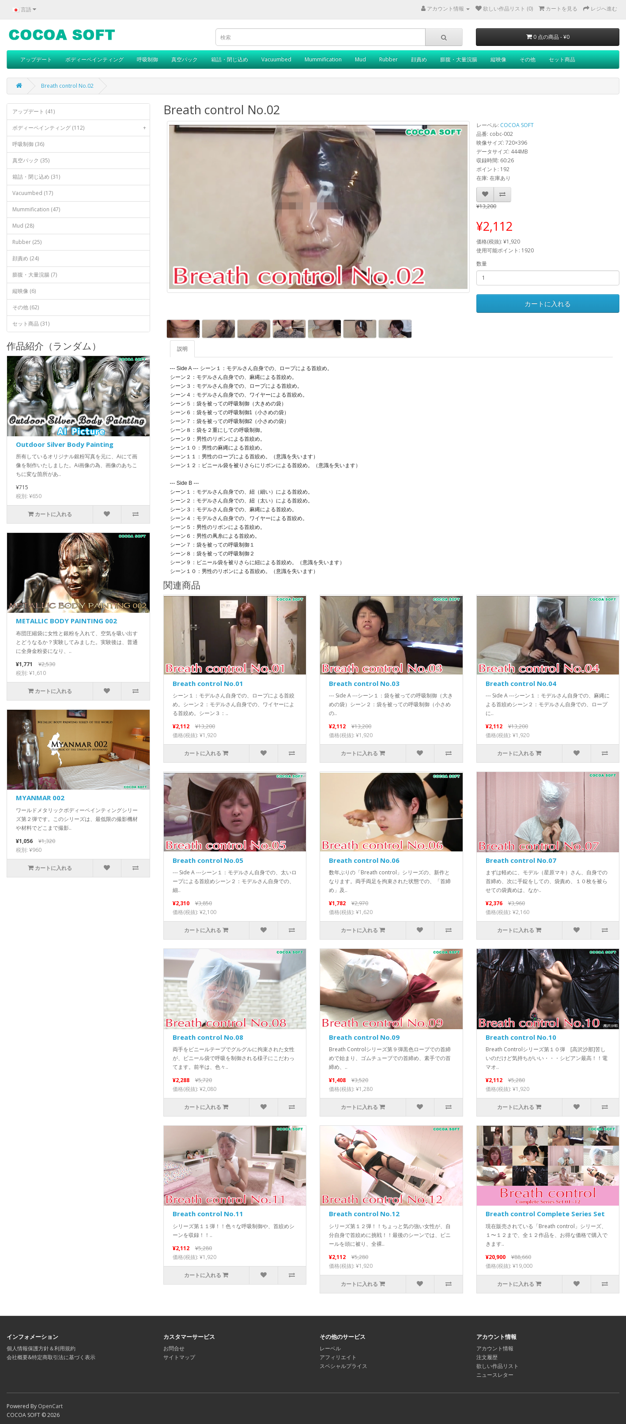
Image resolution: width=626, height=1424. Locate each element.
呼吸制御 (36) (28, 144)
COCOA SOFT (517, 125)
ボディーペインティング (94, 59)
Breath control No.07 (521, 860)
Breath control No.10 (521, 1037)
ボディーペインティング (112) (81, 128)
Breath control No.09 (364, 1037)
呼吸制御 (147, 59)
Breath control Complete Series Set (545, 1213)
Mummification (323, 59)
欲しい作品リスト (497, 1366)
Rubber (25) (26, 242)
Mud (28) (23, 225)
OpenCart (50, 1406)
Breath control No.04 (521, 683)
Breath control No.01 (208, 683)
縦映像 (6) (24, 291)
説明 (182, 348)
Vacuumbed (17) (32, 193)
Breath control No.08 (208, 1037)
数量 (481, 263)
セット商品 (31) (30, 323)
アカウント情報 (494, 1348)
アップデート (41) (33, 111)
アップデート (36, 59)
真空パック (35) (30, 160)
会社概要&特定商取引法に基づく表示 (51, 1357)
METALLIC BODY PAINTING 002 (66, 620)
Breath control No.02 (67, 86)
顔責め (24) (25, 258)
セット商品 (562, 59)
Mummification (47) (36, 209)
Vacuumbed (276, 59)
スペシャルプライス (343, 1366)
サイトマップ (179, 1357)
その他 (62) (25, 307)
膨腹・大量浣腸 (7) (34, 274)
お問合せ (174, 1348)
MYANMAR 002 (40, 797)
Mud (360, 59)
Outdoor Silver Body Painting (64, 444)
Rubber (388, 59)
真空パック (184, 59)
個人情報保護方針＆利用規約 (41, 1348)
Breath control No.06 (364, 860)
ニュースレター (494, 1375)
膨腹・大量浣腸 (458, 59)
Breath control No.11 (208, 1213)
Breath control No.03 (364, 683)
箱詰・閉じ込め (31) (36, 176)
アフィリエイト (338, 1357)
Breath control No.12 (364, 1213)
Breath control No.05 (208, 860)
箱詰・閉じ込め (229, 59)
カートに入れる (547, 303)
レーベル (330, 1348)
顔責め (419, 59)
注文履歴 (487, 1357)
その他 (527, 59)
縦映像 (498, 59)
